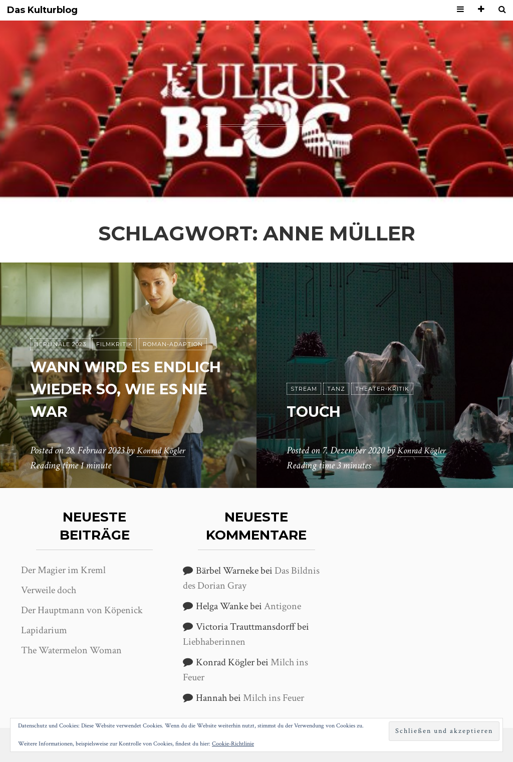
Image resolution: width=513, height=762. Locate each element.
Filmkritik (114, 344)
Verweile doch (48, 590)
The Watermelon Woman (71, 650)
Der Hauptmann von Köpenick (82, 610)
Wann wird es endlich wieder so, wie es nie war (122, 389)
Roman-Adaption (173, 344)
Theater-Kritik (382, 388)
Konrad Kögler (164, 450)
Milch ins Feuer (273, 697)
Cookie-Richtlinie (233, 743)
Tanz (336, 388)
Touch (317, 411)
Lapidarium (44, 630)
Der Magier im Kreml (63, 570)
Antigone (282, 606)
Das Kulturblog (42, 10)
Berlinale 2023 (60, 344)
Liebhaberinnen (214, 641)
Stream (304, 388)
